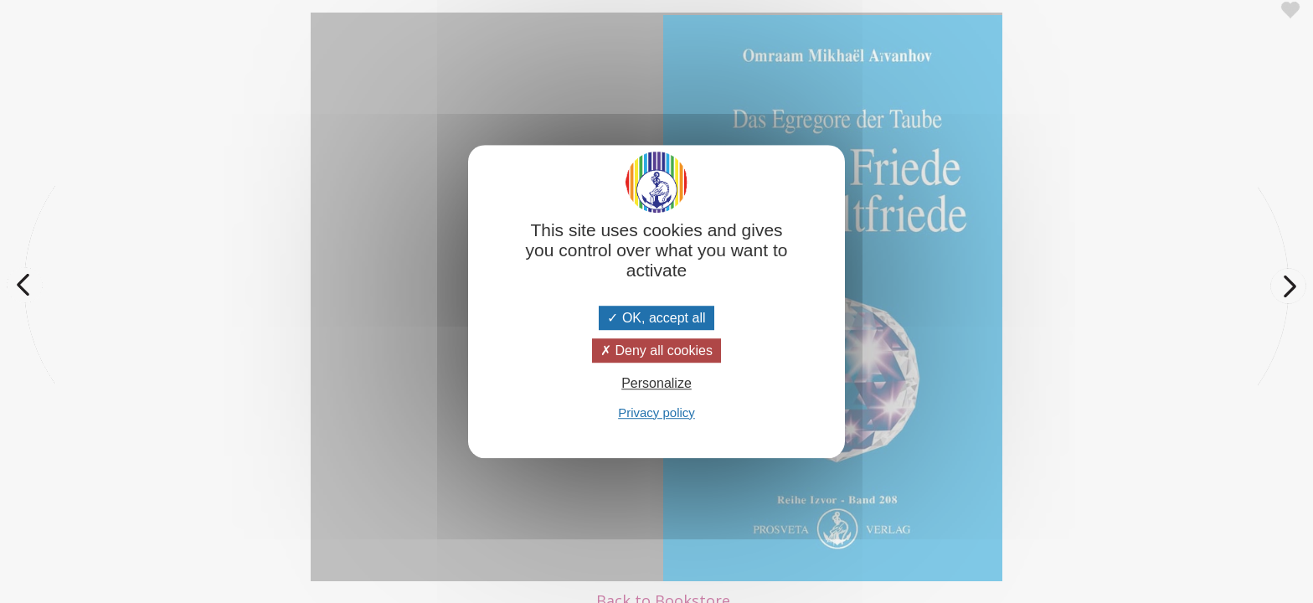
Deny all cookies (656, 350)
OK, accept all (656, 318)
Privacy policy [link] (656, 412)
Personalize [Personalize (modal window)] (656, 384)
